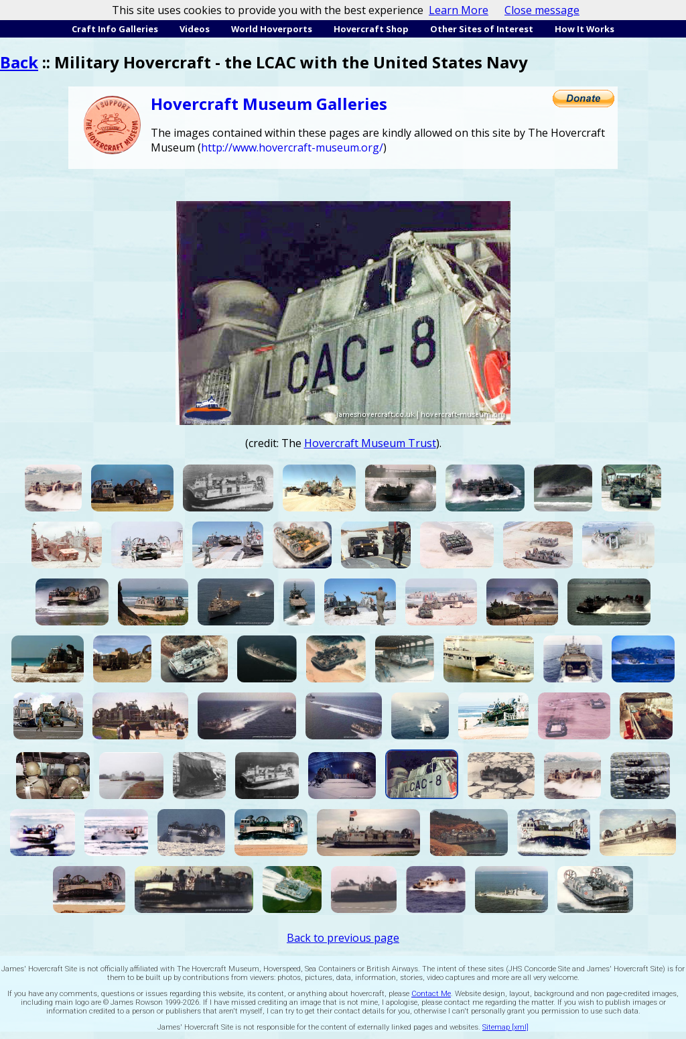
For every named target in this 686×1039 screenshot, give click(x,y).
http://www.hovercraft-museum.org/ (292, 147)
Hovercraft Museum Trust (370, 443)
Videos (195, 29)
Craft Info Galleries (115, 29)
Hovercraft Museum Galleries (269, 104)
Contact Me (431, 993)
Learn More (458, 10)
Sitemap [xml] (505, 1027)
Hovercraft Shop (371, 29)
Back (19, 62)
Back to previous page (343, 937)
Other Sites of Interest (481, 29)
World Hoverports (271, 29)
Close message (541, 10)
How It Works (584, 29)
